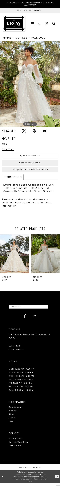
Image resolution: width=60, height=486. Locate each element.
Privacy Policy (16, 441)
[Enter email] (30, 309)
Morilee (21, 38)
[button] (32, 24)
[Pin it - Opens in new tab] (34, 131)
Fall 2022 (38, 38)
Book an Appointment (30, 164)
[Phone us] (39, 24)
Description (13, 180)
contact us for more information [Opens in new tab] (26, 206)
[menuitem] (32, 24)
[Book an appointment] (30, 10)
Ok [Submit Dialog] (57, 479)
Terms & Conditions (18, 445)
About (12, 417)
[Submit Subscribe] (48, 309)
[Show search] (53, 24)
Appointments (16, 410)
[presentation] (14, 256)
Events (12, 421)
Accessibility (15, 448)
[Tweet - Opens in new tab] (24, 131)
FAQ (11, 424)
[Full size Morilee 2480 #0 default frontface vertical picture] (30, 84)
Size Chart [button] (9, 150)
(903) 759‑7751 (16, 352)
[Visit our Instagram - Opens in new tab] (34, 320)
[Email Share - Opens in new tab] (44, 131)
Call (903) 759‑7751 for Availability (30, 172)
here (30, 484)
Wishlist (13, 413)
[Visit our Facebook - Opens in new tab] (25, 320)
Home (7, 38)
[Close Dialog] (3, 479)
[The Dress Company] (14, 24)
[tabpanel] (30, 84)
